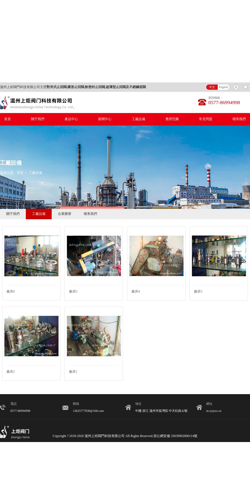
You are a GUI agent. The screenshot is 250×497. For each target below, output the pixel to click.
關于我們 (37, 119)
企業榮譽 (64, 214)
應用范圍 (172, 119)
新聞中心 (104, 119)
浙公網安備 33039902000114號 (175, 436)
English (223, 87)
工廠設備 (138, 119)
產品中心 (71, 119)
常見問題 (205, 119)
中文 (212, 87)
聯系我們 (239, 119)
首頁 (7, 119)
